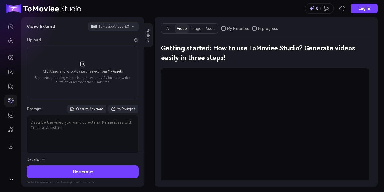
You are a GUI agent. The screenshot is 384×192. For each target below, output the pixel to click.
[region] (265, 126)
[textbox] (83, 134)
